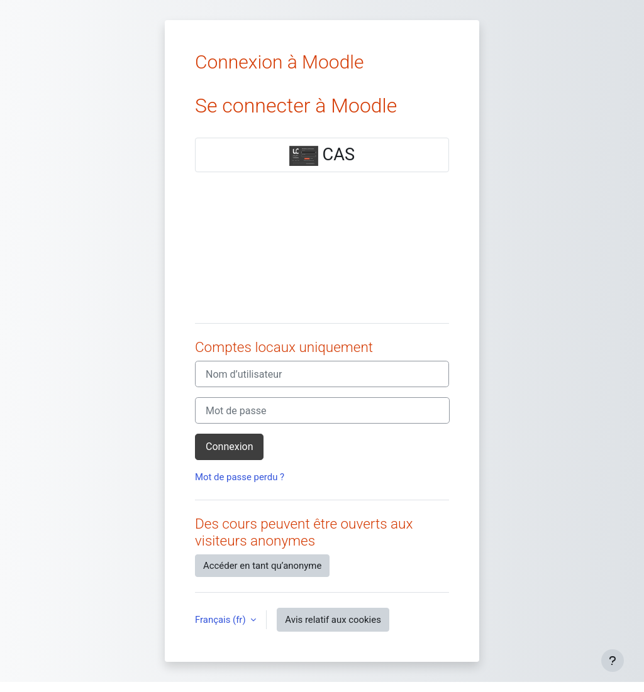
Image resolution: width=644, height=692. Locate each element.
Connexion (229, 447)
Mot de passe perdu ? (239, 477)
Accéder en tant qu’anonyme (262, 565)
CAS (322, 155)
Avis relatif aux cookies (333, 619)
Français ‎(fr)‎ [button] (221, 619)
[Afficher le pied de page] (612, 660)
